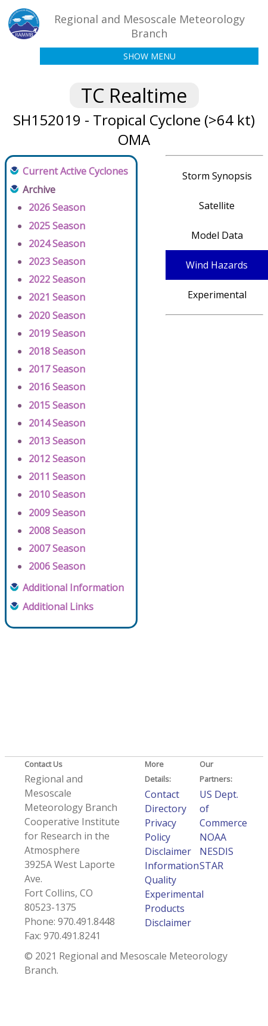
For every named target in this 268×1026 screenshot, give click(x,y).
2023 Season (57, 261)
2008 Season (57, 530)
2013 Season (57, 440)
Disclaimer (168, 851)
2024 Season (57, 243)
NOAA (213, 837)
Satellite (217, 205)
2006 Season (57, 566)
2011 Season (57, 476)
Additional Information (73, 587)
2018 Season (57, 351)
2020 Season (57, 315)
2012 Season (57, 458)
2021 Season (57, 297)
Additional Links (58, 606)
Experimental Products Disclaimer (174, 908)
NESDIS (216, 851)
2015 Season (57, 405)
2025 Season (57, 225)
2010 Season (57, 494)
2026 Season (57, 207)
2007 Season (57, 548)
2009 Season (57, 512)
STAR (211, 865)
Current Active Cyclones (75, 171)
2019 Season (57, 333)
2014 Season (57, 423)
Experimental (217, 294)
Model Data (217, 235)
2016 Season (57, 386)
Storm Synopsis (217, 175)
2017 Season (57, 368)
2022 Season (57, 279)
